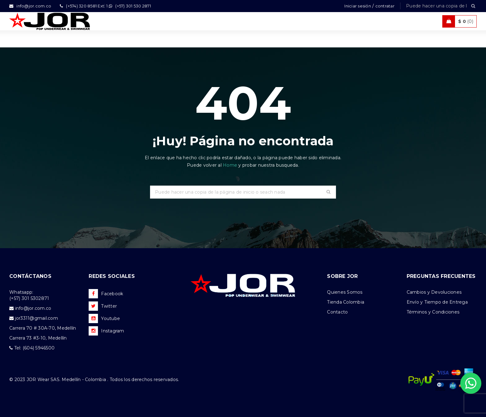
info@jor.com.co (33, 308)
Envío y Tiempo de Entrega (437, 302)
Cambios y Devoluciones (434, 292)
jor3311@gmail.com (36, 318)
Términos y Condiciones (433, 312)
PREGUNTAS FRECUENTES (441, 276)
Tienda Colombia (345, 302)
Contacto (337, 312)
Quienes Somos (344, 292)
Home (230, 165)
